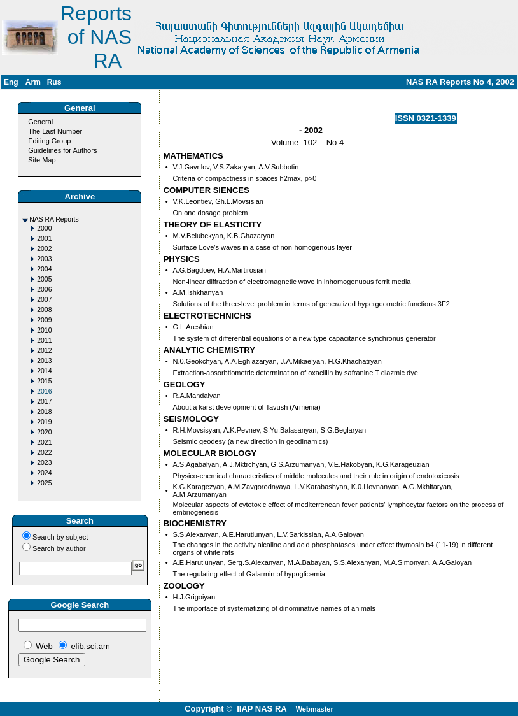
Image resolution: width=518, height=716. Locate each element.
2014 (44, 371)
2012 (44, 350)
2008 (44, 309)
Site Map (41, 160)
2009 (44, 320)
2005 (44, 279)
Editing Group (49, 141)
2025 (44, 483)
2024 (44, 472)
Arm (33, 82)
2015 (44, 381)
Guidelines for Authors (62, 150)
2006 (44, 289)
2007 (44, 299)
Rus (54, 82)
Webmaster (314, 709)
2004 (44, 269)
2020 (44, 432)
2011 (44, 340)
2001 (44, 238)
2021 (44, 442)
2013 (44, 360)
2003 (44, 258)
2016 (44, 391)
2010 (44, 330)
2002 (44, 248)
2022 (44, 452)
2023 (44, 462)
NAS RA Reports (53, 219)
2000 (44, 228)
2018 (44, 411)
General (40, 121)
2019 (44, 422)
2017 (44, 401)
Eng (11, 82)
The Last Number (55, 131)
